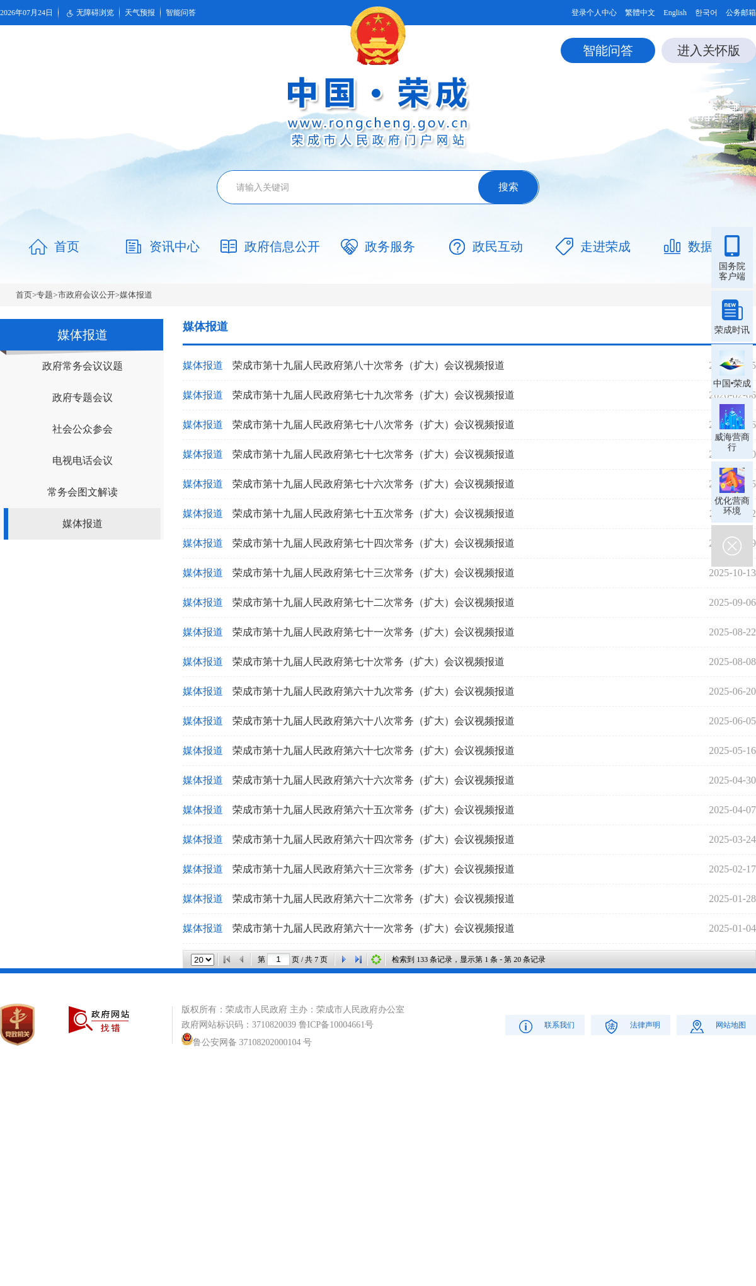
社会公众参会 (82, 429)
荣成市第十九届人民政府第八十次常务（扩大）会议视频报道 (368, 365)
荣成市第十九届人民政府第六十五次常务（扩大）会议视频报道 (373, 809)
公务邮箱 (741, 12)
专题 (45, 294)
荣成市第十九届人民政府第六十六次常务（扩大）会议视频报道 (373, 780)
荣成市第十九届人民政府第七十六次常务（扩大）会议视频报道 (373, 483)
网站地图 (716, 1026)
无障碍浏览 (89, 13)
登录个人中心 (594, 12)
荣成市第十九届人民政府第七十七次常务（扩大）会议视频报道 (373, 454)
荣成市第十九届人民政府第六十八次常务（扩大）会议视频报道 (373, 720)
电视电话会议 (82, 460)
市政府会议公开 (86, 294)
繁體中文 (640, 12)
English (675, 12)
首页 (24, 294)
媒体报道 (136, 294)
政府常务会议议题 (82, 366)
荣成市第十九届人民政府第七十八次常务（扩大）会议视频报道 (373, 424)
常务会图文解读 (82, 492)
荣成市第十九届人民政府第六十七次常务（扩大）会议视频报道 (373, 750)
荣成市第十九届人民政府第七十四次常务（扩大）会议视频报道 (373, 543)
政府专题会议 (82, 397)
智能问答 (181, 12)
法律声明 (631, 1026)
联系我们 (545, 1026)
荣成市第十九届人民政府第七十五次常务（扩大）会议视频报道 (373, 513)
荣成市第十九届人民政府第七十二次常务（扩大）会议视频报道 (373, 602)
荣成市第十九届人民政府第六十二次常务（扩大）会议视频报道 (373, 898)
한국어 (706, 12)
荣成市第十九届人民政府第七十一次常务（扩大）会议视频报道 (373, 632)
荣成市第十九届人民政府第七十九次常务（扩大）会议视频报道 (373, 395)
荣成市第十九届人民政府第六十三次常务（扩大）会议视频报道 (373, 869)
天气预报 (140, 12)
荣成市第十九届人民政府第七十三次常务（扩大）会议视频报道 (373, 572)
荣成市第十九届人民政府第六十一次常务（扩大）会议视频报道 (373, 928)
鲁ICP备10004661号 (336, 1024)
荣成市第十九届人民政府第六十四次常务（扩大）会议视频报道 (373, 839)
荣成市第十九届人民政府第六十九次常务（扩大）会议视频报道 (373, 691)
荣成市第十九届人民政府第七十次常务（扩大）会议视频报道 (368, 661)
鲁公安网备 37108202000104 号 (246, 1042)
